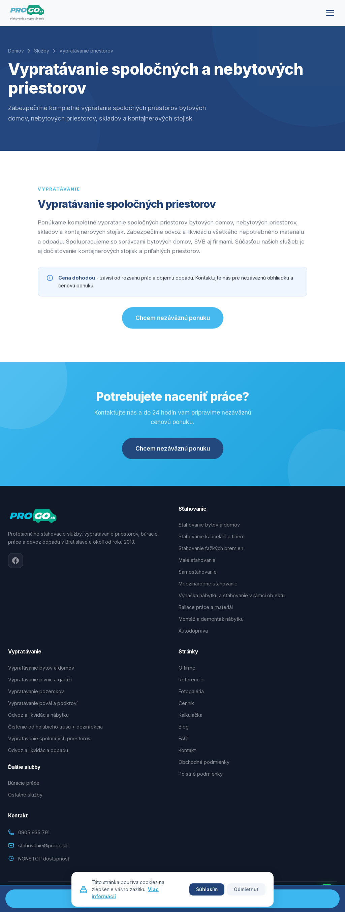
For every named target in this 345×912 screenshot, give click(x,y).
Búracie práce (23, 783)
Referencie (191, 679)
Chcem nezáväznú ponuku (172, 321)
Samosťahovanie (198, 572)
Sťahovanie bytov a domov (209, 525)
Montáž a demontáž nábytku (211, 619)
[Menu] (330, 13)
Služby (41, 51)
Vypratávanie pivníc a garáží (40, 679)
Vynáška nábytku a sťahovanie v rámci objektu (232, 595)
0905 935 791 (34, 832)
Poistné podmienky (201, 774)
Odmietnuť (246, 889)
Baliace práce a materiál (206, 607)
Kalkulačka (190, 715)
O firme (187, 668)
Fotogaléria (191, 691)
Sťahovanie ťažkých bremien (211, 548)
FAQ (183, 738)
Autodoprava (193, 631)
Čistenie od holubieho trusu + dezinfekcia (55, 727)
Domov (16, 51)
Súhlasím (207, 889)
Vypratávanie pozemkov (36, 691)
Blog (184, 727)
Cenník (186, 703)
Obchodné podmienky (204, 762)
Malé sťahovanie (197, 560)
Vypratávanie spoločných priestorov (49, 738)
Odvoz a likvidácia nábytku (38, 715)
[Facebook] (15, 560)
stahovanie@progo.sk (43, 845)
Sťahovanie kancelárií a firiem (212, 536)
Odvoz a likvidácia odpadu (38, 750)
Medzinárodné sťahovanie (208, 583)
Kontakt (187, 750)
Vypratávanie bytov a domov (41, 668)
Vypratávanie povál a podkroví (42, 703)
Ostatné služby (25, 795)
